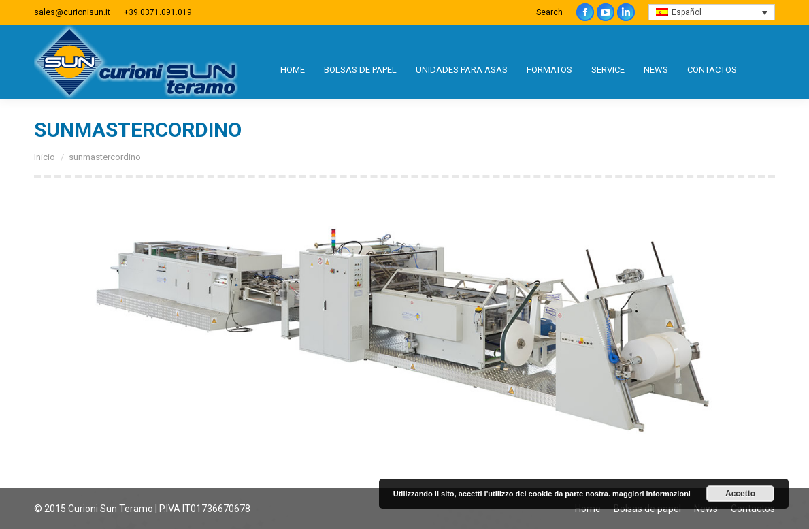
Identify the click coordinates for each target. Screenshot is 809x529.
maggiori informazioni (651, 494)
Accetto (740, 493)
